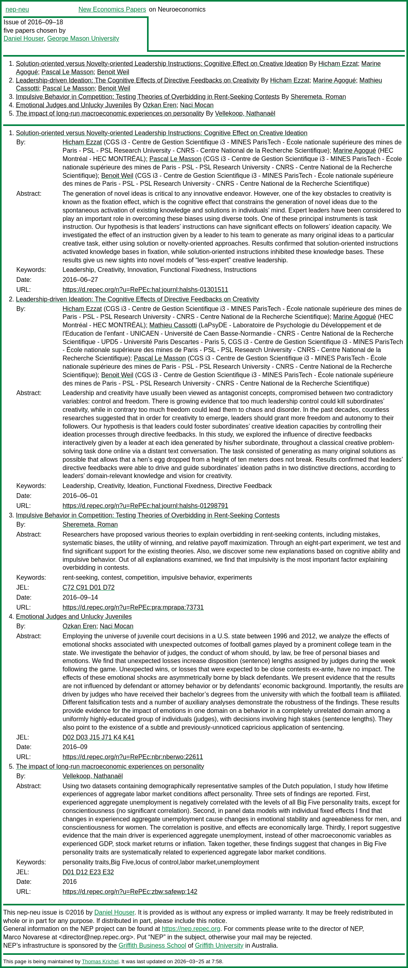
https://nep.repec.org (191, 928)
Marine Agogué (334, 80)
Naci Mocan (197, 105)
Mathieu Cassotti (173, 325)
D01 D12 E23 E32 (88, 872)
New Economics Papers (112, 9)
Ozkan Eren (159, 105)
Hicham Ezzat (338, 63)
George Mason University (83, 38)
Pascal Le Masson (67, 72)
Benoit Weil (113, 72)
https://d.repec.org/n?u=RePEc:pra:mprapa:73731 (133, 607)
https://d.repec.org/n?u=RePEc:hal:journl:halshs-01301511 (145, 289)
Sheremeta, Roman (318, 96)
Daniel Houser (24, 38)
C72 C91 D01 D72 (89, 587)
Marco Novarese (26, 937)
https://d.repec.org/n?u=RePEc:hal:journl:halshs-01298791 (145, 505)
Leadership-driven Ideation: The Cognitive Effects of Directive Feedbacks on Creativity (137, 80)
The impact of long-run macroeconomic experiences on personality (110, 113)
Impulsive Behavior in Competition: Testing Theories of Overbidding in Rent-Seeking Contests (148, 96)
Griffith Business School (152, 945)
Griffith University (219, 945)
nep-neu (17, 9)
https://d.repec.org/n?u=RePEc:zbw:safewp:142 (130, 891)
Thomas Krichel (100, 961)
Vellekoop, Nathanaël (245, 113)
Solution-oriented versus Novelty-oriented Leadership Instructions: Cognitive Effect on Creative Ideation (162, 63)
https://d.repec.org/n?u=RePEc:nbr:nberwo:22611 (133, 757)
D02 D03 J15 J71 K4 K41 (99, 737)
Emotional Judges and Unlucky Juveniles (74, 105)
